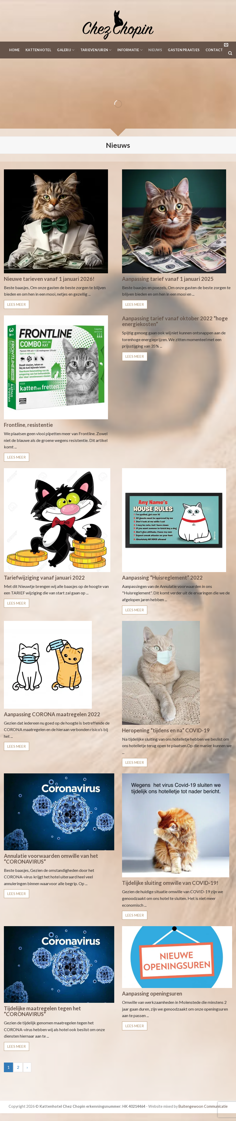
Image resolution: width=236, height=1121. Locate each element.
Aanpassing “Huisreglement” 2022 (162, 577)
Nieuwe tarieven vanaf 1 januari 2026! (49, 279)
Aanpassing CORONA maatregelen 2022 (52, 714)
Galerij (65, 50)
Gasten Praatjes (184, 50)
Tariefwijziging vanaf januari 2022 (44, 577)
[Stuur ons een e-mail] (226, 45)
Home (14, 50)
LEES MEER (16, 304)
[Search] (230, 53)
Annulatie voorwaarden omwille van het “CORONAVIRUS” (51, 859)
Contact (214, 50)
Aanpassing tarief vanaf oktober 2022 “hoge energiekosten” (175, 321)
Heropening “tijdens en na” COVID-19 (166, 730)
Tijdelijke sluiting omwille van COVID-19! (170, 883)
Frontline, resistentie (28, 425)
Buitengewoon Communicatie (203, 1106)
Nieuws (155, 50)
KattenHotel (38, 50)
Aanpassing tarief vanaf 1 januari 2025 (168, 279)
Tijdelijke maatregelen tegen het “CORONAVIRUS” (42, 1011)
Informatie (130, 50)
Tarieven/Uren (96, 50)
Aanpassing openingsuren (152, 993)
